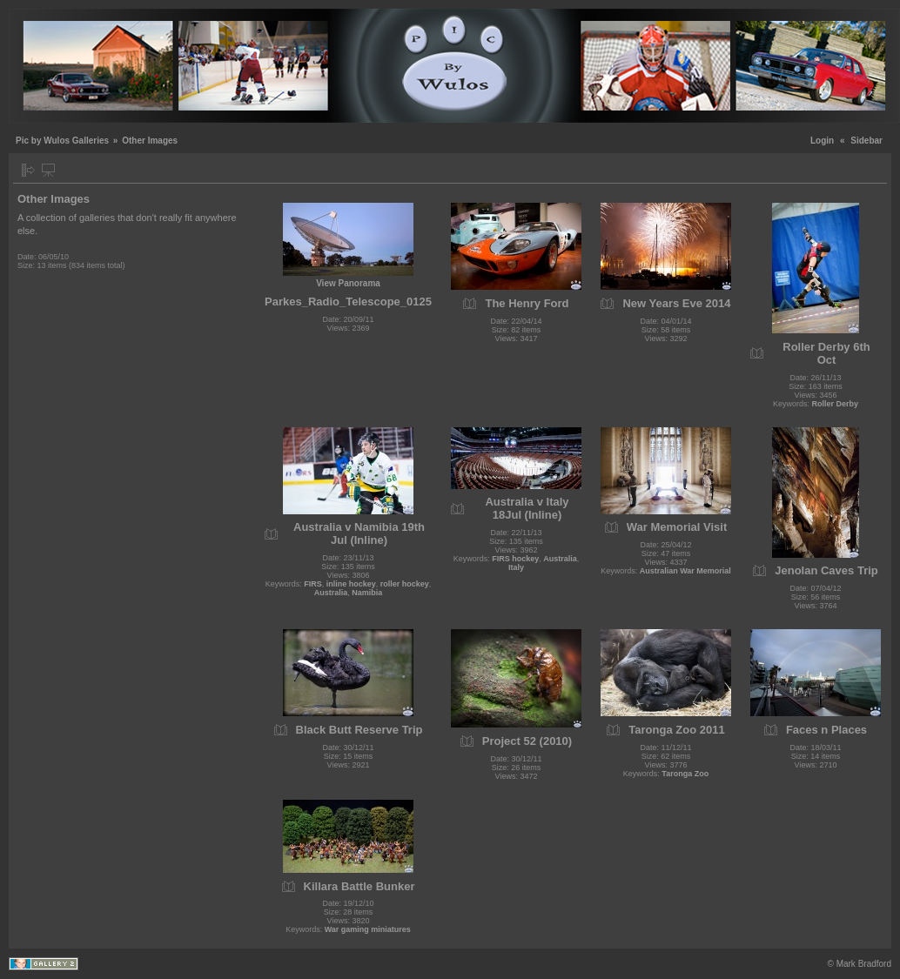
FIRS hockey (515, 558)
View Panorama (348, 283)
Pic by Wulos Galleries (62, 140)
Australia (331, 592)
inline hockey (351, 584)
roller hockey (404, 584)
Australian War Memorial (685, 571)
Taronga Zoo (685, 773)
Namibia (367, 592)
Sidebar (866, 140)
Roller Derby (835, 403)
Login (822, 140)
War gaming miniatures (368, 929)
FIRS (313, 584)
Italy (516, 567)
